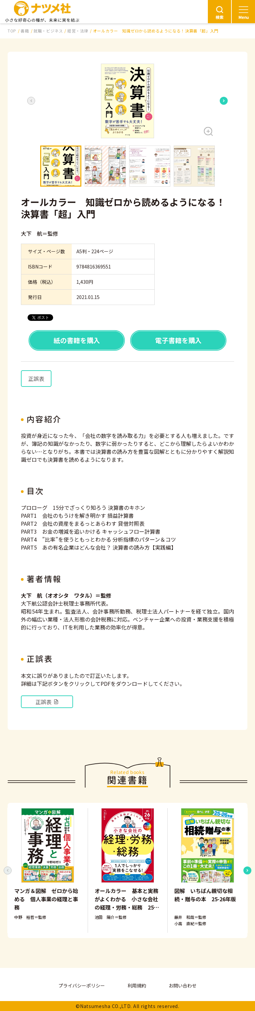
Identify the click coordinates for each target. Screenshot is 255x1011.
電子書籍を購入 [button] (178, 340)
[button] (127, 101)
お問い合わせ (183, 985)
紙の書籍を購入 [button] (76, 340)
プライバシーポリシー (81, 985)
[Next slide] (224, 101)
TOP (12, 30)
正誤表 (36, 379)
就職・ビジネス (48, 30)
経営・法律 (77, 30)
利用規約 (137, 985)
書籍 (25, 30)
